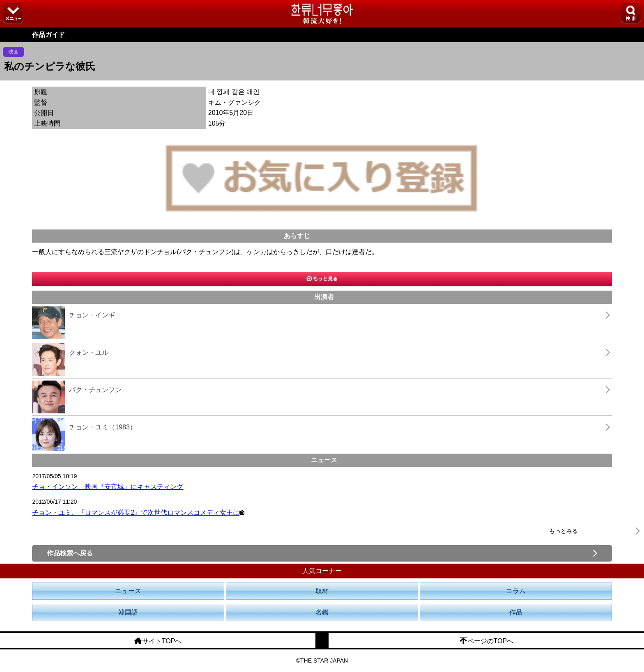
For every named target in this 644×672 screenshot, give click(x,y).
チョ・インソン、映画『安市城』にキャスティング (107, 486)
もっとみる (563, 531)
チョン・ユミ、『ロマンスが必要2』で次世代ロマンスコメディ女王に (138, 512)
